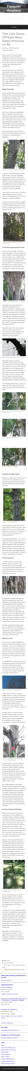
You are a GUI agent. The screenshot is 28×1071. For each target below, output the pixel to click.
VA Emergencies (6, 1054)
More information (6, 980)
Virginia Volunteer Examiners (9, 994)
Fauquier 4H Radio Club (8, 1047)
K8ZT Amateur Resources (8, 1050)
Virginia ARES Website (7, 1059)
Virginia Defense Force (7, 1061)
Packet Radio (5, 1052)
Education (7, 960)
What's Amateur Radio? (8, 1063)
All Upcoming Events (7, 1023)
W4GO (12, 963)
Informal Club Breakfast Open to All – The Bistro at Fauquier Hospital (13, 999)
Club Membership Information (10, 1030)
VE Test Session (6, 987)
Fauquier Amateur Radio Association (14, 12)
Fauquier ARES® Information (9, 1038)
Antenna (6, 963)
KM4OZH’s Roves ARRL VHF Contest (14, 969)
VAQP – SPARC (5, 1057)
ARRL (2, 1045)
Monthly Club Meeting (9, 1009)
